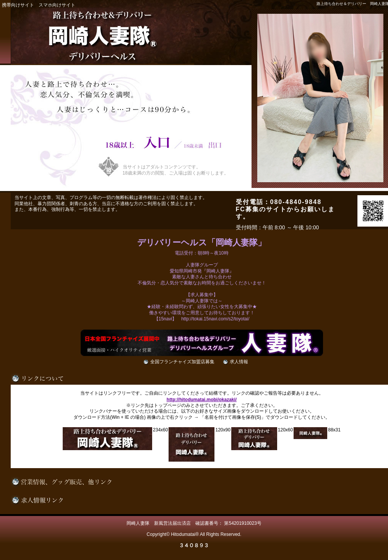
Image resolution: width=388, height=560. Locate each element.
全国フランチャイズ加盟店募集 (182, 361)
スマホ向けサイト (57, 5)
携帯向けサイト (18, 5)
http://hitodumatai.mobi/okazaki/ (202, 399)
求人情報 (239, 361)
